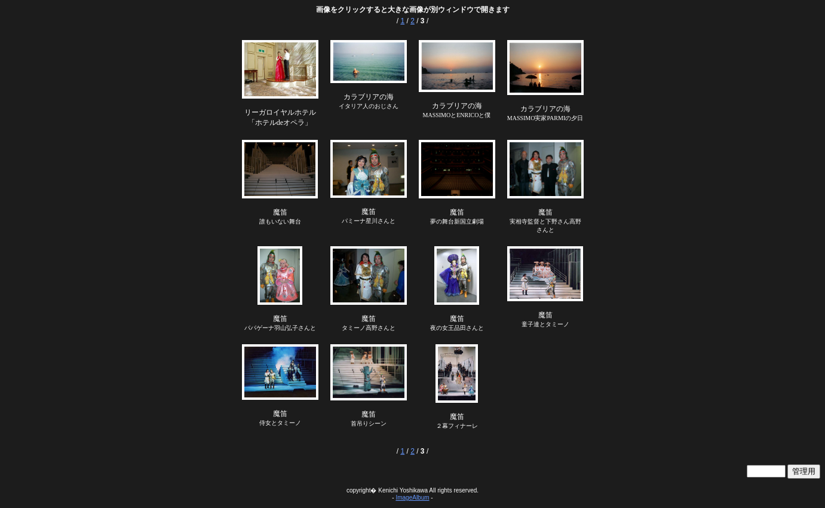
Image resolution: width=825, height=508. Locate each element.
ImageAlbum (412, 497)
